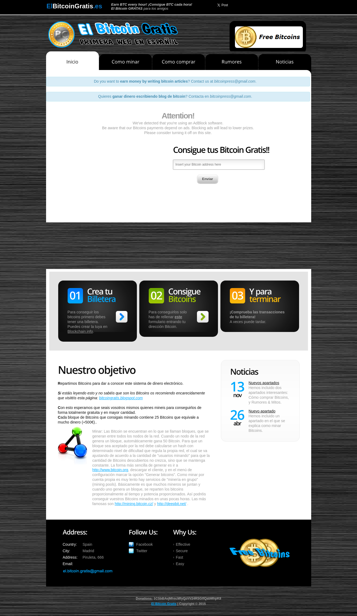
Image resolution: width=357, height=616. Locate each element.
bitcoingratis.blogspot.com (121, 398)
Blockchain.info (80, 331)
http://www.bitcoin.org (110, 470)
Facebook (144, 544)
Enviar (207, 146)
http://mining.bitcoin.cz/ (134, 504)
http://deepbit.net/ (171, 504)
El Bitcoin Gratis (163, 604)
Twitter (141, 551)
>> (121, 317)
